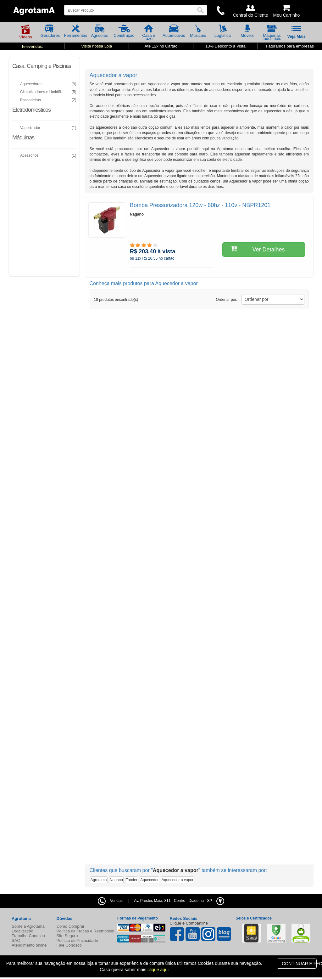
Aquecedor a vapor (177, 880)
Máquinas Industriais (272, 33)
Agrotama (99, 880)
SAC (16, 940)
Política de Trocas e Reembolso (85, 931)
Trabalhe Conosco (28, 935)
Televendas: (32, 46)
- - (179, 900)
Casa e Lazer (148, 33)
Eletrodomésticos (31, 110)
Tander (131, 880)
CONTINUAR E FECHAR (299, 963)
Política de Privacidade (77, 940)
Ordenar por (226, 299)
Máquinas (23, 137)
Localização (22, 931)
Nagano (116, 880)
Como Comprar (71, 926)
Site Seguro (67, 935)
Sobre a (28, 926)
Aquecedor (149, 880)
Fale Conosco (69, 945)
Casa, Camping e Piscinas (41, 66)
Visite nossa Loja (96, 46)
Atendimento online (29, 945)
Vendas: (111, 900)
